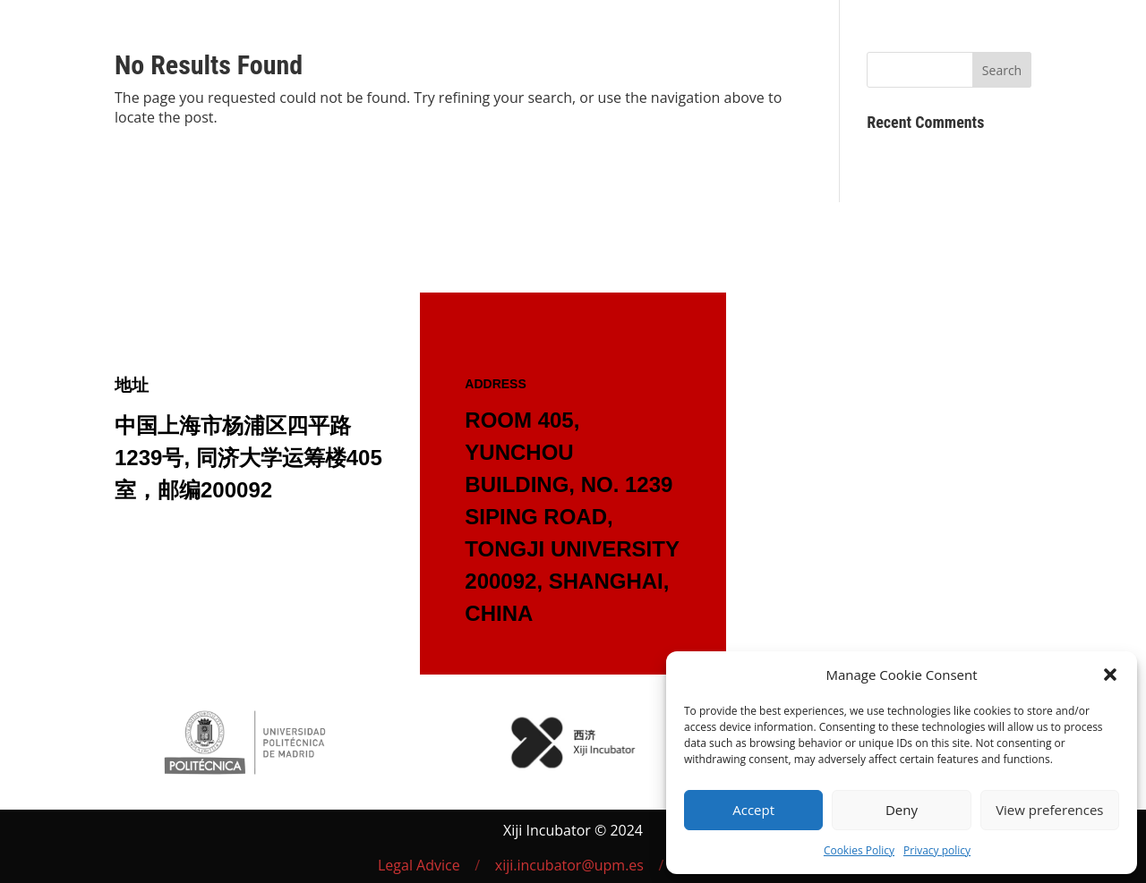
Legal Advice (419, 865)
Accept (753, 810)
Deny (901, 810)
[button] (1110, 674)
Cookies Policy (859, 850)
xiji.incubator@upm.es (569, 865)
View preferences (1049, 810)
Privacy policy (937, 850)
